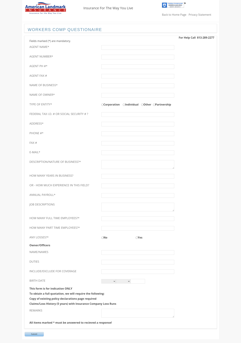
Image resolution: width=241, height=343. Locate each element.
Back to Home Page (174, 15)
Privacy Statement (200, 15)
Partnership (163, 104)
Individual (131, 104)
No (105, 237)
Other (147, 104)
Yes (140, 237)
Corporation (112, 104)
